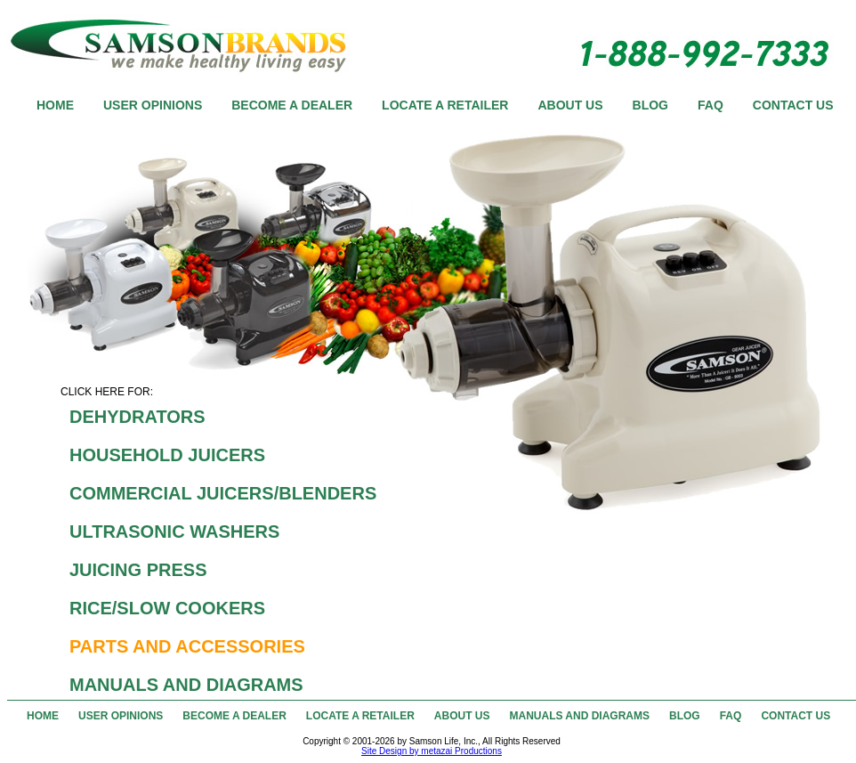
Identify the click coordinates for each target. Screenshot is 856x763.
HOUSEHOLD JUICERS (167, 455)
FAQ (710, 105)
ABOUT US (569, 105)
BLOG (650, 105)
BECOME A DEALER (291, 105)
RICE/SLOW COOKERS (167, 608)
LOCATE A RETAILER (445, 105)
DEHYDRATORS (137, 416)
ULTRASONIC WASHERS (174, 531)
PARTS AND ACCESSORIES (187, 646)
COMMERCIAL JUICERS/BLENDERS (222, 493)
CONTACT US (793, 105)
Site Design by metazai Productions (431, 751)
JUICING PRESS (137, 570)
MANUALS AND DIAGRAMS (186, 684)
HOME (55, 105)
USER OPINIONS (152, 105)
